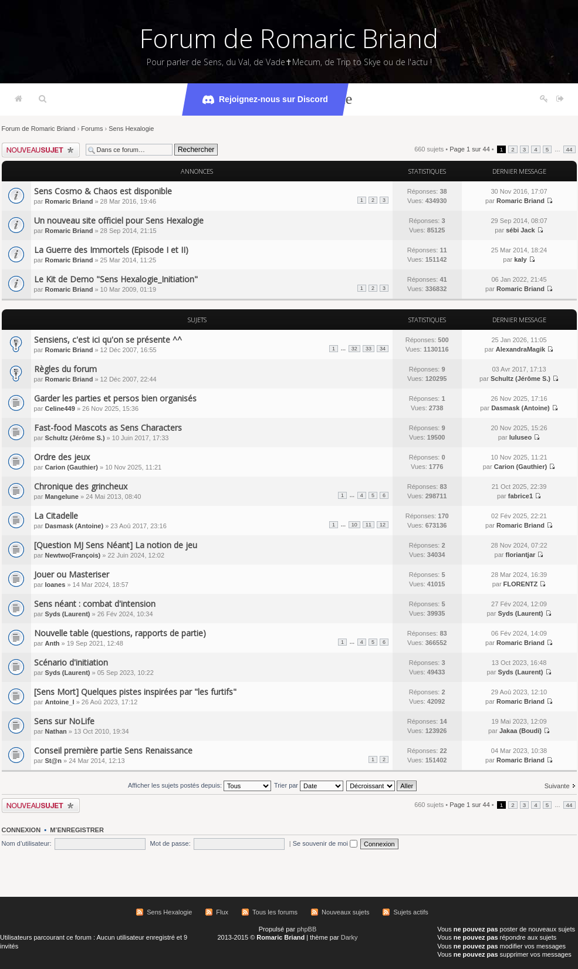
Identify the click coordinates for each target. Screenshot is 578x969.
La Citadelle (56, 515)
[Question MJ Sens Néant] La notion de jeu (115, 545)
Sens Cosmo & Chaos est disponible (103, 191)
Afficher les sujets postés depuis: (199, 785)
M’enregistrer (77, 829)
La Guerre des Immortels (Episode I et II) (111, 249)
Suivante (557, 785)
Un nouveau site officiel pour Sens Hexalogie (119, 220)
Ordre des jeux (62, 456)
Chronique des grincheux (80, 486)
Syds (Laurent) (67, 613)
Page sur (469, 149)
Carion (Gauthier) (71, 467)
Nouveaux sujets (345, 912)
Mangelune (61, 496)
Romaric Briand (69, 201)
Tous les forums (275, 912)
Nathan (55, 731)
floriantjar (521, 554)
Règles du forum (65, 368)
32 (354, 349)
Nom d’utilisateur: (27, 843)
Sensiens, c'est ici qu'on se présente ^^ (108, 339)
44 (569, 149)
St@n (53, 760)
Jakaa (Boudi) (520, 730)
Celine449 (60, 408)
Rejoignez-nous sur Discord (265, 100)
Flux (222, 912)
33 (368, 349)
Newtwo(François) (72, 555)
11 (368, 525)
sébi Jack (520, 230)
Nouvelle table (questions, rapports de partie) (120, 633)
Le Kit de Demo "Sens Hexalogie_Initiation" (116, 279)
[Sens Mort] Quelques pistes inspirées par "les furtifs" (135, 691)
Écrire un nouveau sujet (41, 150)
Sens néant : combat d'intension (95, 603)
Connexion (21, 829)
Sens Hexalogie (131, 128)
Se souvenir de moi (325, 843)
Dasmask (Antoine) (520, 407)
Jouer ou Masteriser (71, 574)
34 (383, 349)
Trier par (308, 785)
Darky (349, 937)
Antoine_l (59, 701)
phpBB (306, 929)
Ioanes (55, 584)
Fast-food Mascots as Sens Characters (108, 427)
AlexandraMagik (520, 349)
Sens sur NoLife (64, 721)
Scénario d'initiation (71, 662)
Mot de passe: (170, 843)
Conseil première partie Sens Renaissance (113, 750)
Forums (92, 128)
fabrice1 (520, 495)
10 (354, 525)
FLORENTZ (520, 584)
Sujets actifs (410, 912)
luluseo (520, 437)
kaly (520, 259)
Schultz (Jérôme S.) (520, 378)
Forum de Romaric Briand (289, 38)
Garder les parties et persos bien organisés (115, 398)
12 (383, 525)
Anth (52, 643)
